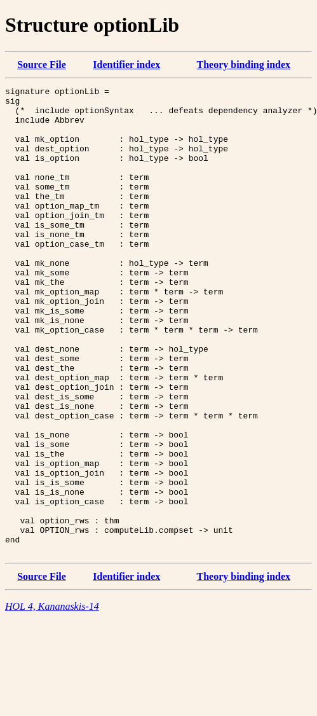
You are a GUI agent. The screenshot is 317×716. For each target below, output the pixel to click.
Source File (41, 64)
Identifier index (126, 64)
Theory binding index (243, 64)
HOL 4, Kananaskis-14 (52, 699)
